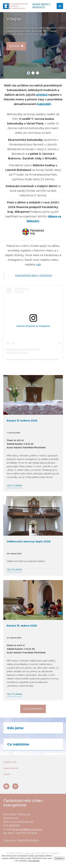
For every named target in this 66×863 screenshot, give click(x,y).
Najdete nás (9, 762)
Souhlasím (59, 858)
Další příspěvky (33, 709)
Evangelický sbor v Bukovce (33, 275)
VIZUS (18, 853)
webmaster (30, 853)
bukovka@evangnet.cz (27, 829)
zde (38, 264)
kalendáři (44, 104)
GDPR (6, 774)
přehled (41, 94)
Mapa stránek (10, 768)
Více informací (34, 861)
